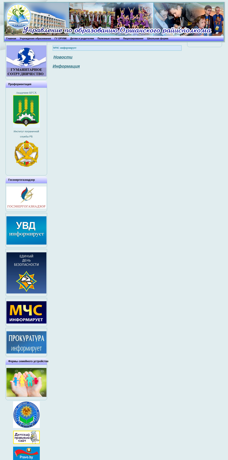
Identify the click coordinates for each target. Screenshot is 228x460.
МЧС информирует (64, 47)
